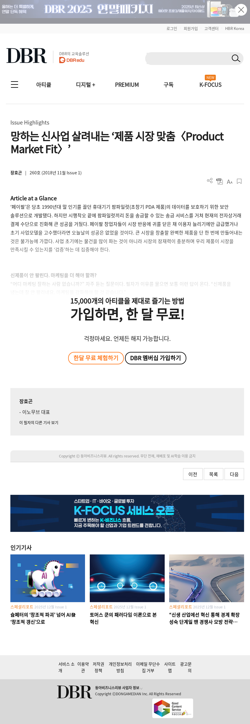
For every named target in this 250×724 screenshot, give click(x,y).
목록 (213, 474)
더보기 (210, 181)
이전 (192, 474)
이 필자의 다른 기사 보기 (38, 422)
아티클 (43, 85)
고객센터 (211, 28)
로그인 (171, 28)
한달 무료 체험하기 (95, 358)
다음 (234, 474)
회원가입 (191, 28)
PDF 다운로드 (220, 181)
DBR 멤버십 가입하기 (155, 358)
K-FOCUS (210, 85)
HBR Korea (234, 28)
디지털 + (85, 85)
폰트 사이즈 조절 (229, 181)
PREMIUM (127, 85)
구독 (169, 85)
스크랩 (239, 181)
